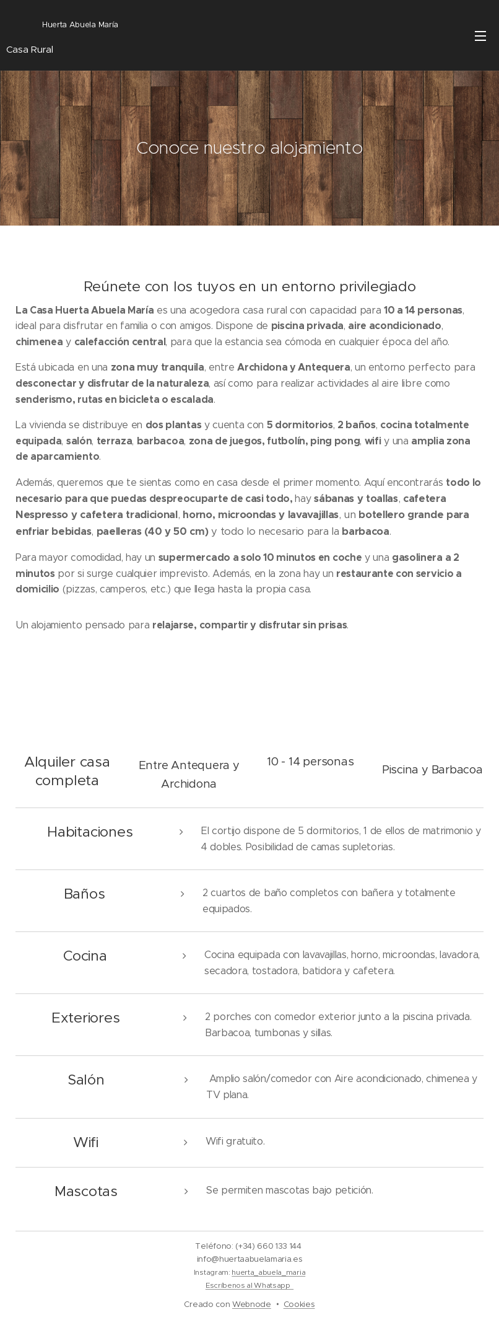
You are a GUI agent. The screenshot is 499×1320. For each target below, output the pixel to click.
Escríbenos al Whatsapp (249, 1285)
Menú (480, 36)
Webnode (251, 1304)
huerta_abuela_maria (268, 1272)
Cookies (299, 1304)
